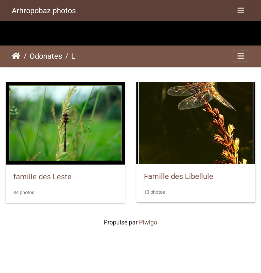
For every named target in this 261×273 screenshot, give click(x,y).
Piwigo (148, 222)
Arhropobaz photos (44, 10)
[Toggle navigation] (241, 10)
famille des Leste (42, 176)
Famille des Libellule (178, 176)
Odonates (46, 56)
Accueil (16, 56)
